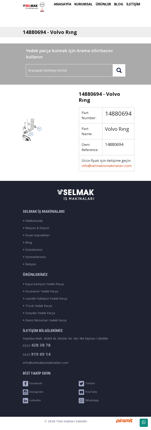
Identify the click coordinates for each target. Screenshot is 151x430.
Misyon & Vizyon (36, 228)
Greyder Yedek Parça (39, 313)
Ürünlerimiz (32, 250)
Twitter (87, 383)
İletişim (29, 264)
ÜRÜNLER (103, 4)
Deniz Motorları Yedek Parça (44, 320)
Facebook (32, 383)
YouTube (88, 392)
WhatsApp (89, 400)
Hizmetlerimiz (34, 257)
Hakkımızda (33, 221)
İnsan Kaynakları (36, 235)
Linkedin (32, 400)
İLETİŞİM (133, 4)
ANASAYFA (62, 4)
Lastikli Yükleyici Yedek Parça (45, 298)
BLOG (118, 4)
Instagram (33, 392)
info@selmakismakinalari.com (107, 165)
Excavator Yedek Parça (40, 291)
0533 (37, 354)
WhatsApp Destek (144, 423)
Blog (27, 242)
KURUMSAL (83, 4)
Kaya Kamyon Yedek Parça (43, 284)
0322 (37, 345)
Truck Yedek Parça (37, 306)
